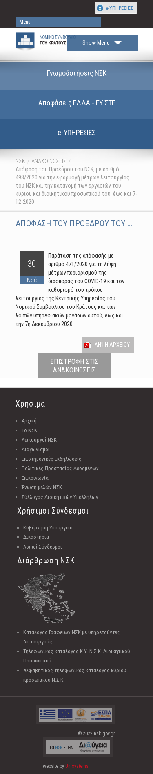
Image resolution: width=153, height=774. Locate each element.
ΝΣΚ (20, 161)
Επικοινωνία (35, 478)
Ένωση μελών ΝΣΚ (42, 487)
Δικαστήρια (36, 537)
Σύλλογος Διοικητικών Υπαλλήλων (60, 497)
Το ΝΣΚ (29, 430)
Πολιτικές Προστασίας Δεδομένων (60, 468)
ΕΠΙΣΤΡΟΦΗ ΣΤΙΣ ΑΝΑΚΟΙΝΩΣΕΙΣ (74, 365)
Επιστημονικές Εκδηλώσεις (52, 459)
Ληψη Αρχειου (112, 344)
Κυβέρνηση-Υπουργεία (48, 528)
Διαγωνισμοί (36, 449)
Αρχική (29, 421)
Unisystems (77, 766)
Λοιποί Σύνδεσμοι (42, 547)
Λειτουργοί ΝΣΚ (39, 440)
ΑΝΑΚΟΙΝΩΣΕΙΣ (49, 161)
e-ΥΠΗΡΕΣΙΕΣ (119, 8)
